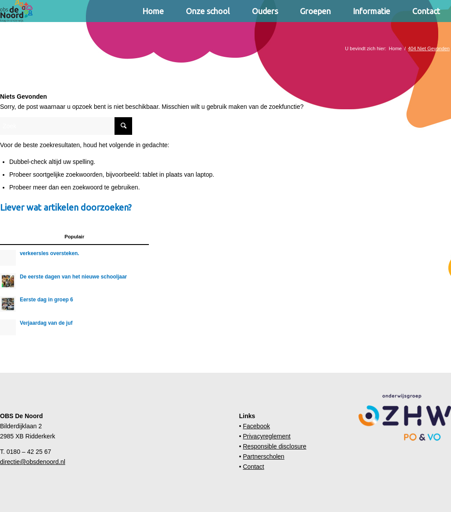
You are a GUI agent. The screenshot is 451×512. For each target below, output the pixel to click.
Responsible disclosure (274, 446)
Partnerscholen (263, 456)
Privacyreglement (266, 436)
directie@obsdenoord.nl (32, 461)
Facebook (256, 426)
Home (395, 48)
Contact (253, 466)
